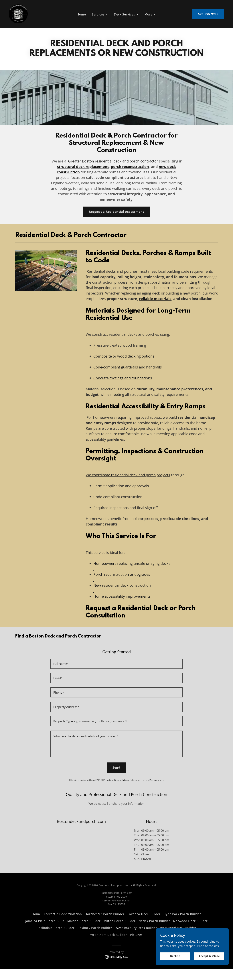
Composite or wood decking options (123, 356)
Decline (175, 956)
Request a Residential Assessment (116, 212)
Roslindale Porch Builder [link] (56, 928)
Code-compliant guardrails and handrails (127, 367)
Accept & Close (209, 956)
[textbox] (116, 664)
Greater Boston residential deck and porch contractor (113, 161)
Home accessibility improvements (122, 596)
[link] (18, 13)
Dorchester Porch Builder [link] (104, 914)
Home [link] (81, 14)
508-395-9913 (208, 14)
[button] (100, 14)
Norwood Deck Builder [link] (190, 921)
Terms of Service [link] (149, 780)
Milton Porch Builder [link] (119, 921)
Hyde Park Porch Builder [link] (182, 914)
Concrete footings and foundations (122, 378)
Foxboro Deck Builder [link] (144, 914)
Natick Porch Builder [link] (154, 921)
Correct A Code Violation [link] (63, 914)
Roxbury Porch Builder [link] (95, 928)
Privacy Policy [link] (129, 780)
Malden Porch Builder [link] (84, 921)
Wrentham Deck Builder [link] (108, 935)
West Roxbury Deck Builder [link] (136, 928)
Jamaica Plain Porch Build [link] (44, 921)
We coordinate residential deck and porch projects (128, 474)
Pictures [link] (136, 935)
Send (116, 768)
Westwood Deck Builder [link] (178, 928)
